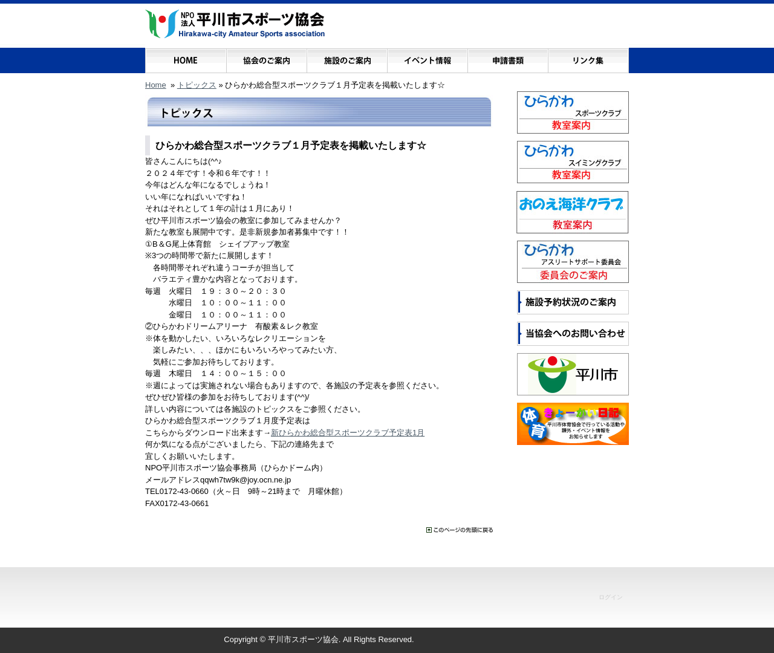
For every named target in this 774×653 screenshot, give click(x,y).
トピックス (196, 84)
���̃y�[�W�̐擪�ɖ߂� (459, 530)
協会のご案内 (266, 57)
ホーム (186, 57)
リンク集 (588, 57)
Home (155, 84)
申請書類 (507, 57)
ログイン (611, 597)
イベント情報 (427, 57)
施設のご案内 (347, 57)
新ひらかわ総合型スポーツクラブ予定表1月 (347, 432)
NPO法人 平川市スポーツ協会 (235, 24)
